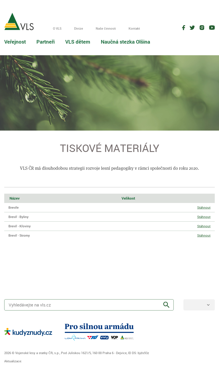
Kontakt (134, 28)
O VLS (57, 28)
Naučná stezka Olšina (125, 42)
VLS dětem (77, 42)
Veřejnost (15, 42)
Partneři (45, 42)
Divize (78, 28)
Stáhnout (204, 207)
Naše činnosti (106, 28)
